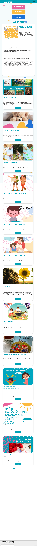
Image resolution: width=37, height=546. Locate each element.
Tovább (18, 107)
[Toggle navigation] (34, 1)
